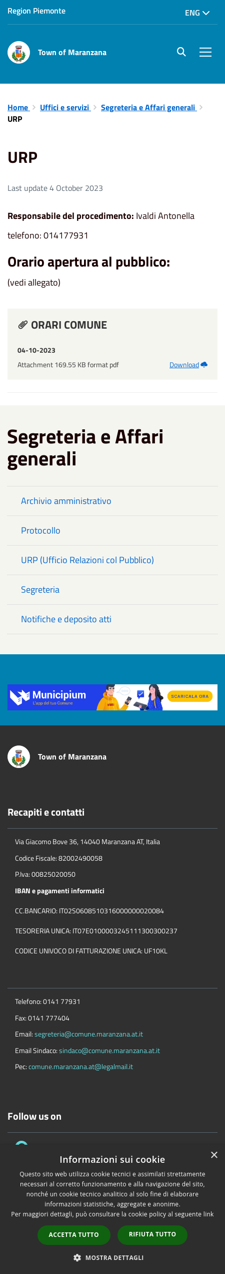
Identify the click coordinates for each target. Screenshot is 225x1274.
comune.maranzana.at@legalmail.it (80, 1066)
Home (19, 107)
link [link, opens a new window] (209, 1214)
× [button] (214, 1155)
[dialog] (112, 1209)
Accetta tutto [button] (74, 1234)
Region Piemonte (37, 11)
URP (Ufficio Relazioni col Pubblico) (87, 560)
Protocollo (40, 530)
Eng (197, 13)
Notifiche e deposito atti (66, 619)
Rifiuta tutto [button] (152, 1234)
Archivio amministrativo (66, 500)
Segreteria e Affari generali (149, 107)
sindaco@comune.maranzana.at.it (109, 1050)
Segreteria (40, 589)
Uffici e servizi (65, 107)
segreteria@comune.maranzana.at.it (88, 1034)
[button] (112, 1257)
